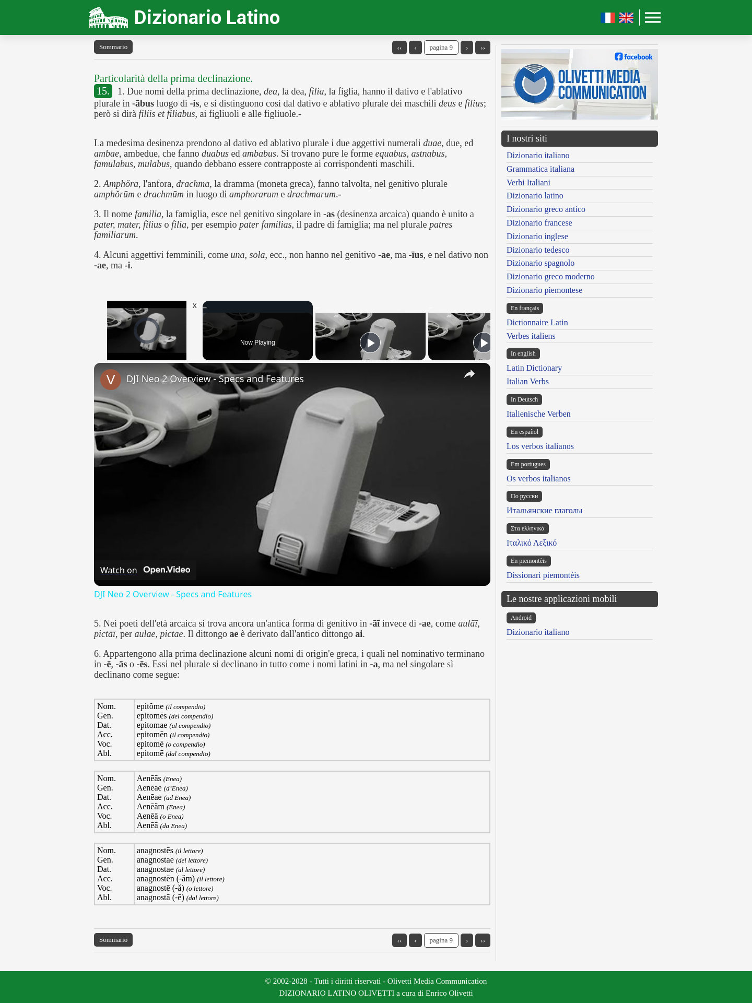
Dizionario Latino (207, 17)
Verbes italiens (531, 336)
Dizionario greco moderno (551, 276)
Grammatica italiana (540, 168)
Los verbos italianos (540, 446)
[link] (110, 379)
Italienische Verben (539, 413)
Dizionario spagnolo (540, 262)
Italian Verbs (528, 381)
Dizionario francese (539, 222)
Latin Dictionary (534, 367)
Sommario (113, 47)
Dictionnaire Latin (537, 322)
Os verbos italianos (539, 478)
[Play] (370, 342)
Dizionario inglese (537, 236)
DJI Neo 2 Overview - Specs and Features (215, 378)
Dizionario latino (535, 195)
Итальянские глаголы (544, 510)
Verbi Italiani (528, 182)
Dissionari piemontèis (543, 575)
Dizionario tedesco (538, 249)
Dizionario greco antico (546, 209)
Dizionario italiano (538, 155)
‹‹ (399, 47)
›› (482, 47)
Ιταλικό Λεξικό (532, 542)
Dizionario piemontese (544, 290)
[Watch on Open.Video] (145, 570)
